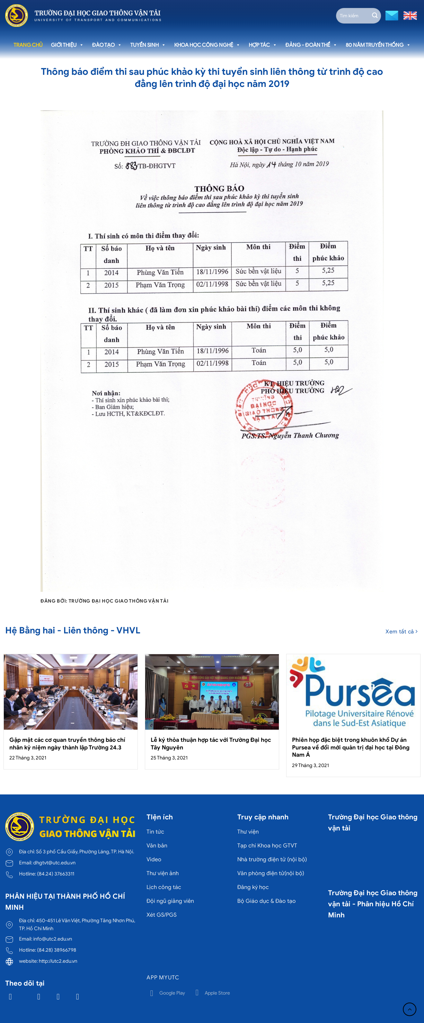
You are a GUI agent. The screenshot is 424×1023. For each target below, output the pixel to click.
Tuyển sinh (148, 45)
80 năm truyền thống (378, 45)
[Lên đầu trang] (409, 1009)
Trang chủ (28, 45)
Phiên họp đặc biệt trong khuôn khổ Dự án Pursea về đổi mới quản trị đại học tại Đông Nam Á (350, 747)
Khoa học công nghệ (207, 45)
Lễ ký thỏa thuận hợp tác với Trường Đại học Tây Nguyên (211, 743)
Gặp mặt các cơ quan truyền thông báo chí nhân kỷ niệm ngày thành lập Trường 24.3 (67, 743)
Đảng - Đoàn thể (311, 45)
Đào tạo (107, 45)
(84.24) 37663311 (55, 874)
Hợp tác (263, 45)
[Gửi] (375, 15)
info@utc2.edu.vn (52, 939)
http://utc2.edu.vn (58, 961)
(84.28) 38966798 (56, 950)
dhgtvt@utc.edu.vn (54, 863)
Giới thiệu (67, 45)
